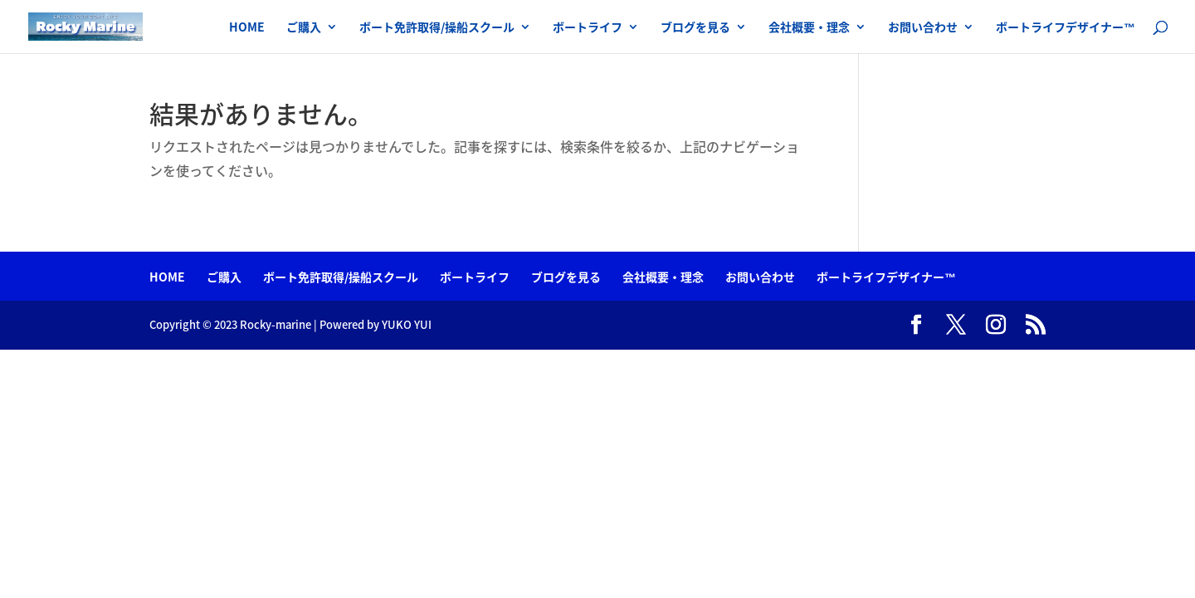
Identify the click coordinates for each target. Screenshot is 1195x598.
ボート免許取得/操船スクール (437, 28)
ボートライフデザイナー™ (1065, 28)
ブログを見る (695, 28)
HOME (247, 28)
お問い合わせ (923, 28)
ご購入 (303, 28)
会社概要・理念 (809, 28)
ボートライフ (587, 28)
